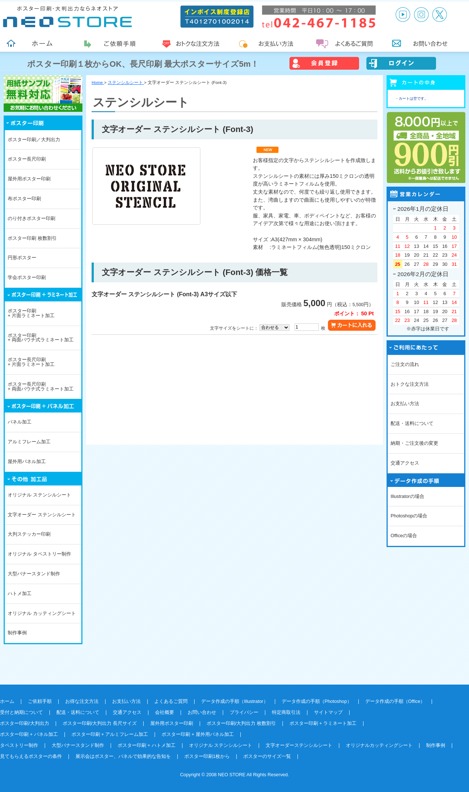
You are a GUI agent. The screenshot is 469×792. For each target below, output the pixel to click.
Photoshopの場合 (409, 515)
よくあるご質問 (171, 701)
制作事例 (17, 632)
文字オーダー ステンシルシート (42, 514)
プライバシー (244, 712)
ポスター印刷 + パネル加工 (29, 734)
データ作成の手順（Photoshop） (317, 701)
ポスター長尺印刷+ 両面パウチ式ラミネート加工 (41, 386)
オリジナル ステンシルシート (39, 495)
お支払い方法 (405, 403)
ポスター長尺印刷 (27, 159)
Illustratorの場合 (407, 496)
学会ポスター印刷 (27, 277)
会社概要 (164, 712)
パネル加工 (20, 422)
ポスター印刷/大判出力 (24, 723)
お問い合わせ (202, 712)
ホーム (7, 701)
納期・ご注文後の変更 (414, 443)
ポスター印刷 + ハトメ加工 (147, 745)
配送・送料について (412, 423)
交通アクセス (405, 463)
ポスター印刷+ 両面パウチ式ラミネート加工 (41, 338)
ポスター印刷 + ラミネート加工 (323, 723)
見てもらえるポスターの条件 (31, 756)
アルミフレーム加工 (29, 441)
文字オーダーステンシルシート (299, 745)
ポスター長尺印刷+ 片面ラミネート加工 (31, 362)
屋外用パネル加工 (27, 461)
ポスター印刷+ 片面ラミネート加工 (31, 313)
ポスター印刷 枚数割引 (32, 238)
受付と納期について (21, 712)
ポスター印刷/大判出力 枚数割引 (241, 723)
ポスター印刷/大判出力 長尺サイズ (100, 723)
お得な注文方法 (82, 701)
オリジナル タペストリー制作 (39, 554)
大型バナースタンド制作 (34, 573)
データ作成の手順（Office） (395, 701)
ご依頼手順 (40, 701)
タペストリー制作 (19, 745)
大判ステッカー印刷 (29, 534)
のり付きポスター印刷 (31, 218)
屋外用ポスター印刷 (29, 179)
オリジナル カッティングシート (42, 613)
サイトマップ (328, 712)
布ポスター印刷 (24, 198)
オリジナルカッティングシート (379, 745)
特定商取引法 (286, 712)
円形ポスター (22, 257)
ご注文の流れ (405, 364)
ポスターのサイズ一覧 (267, 756)
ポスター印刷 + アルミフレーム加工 (109, 734)
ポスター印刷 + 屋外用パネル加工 (198, 734)
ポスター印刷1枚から (207, 756)
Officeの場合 (404, 535)
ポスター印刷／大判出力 (34, 139)
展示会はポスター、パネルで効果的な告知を (123, 756)
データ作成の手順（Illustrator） (234, 701)
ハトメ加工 (20, 593)
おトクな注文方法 (410, 384)
